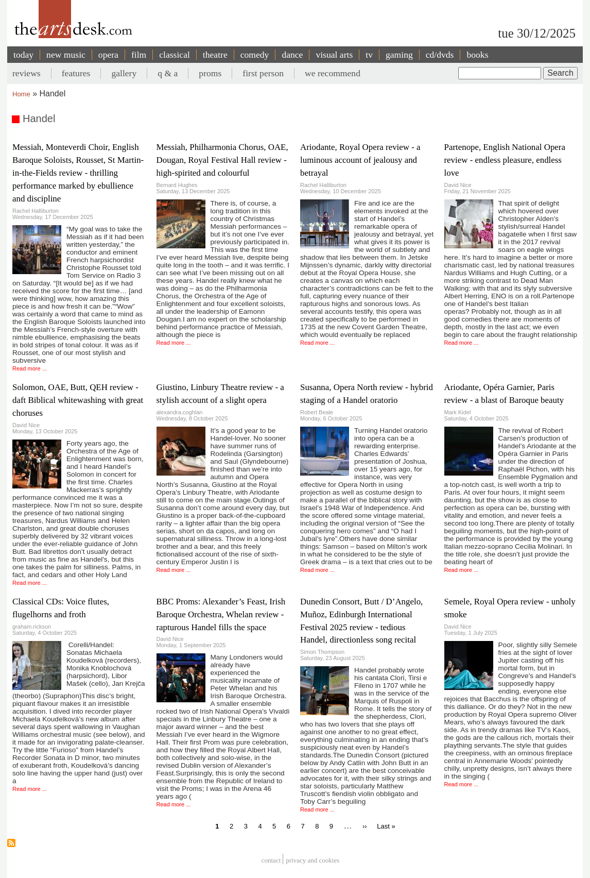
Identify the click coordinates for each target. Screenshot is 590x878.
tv (369, 54)
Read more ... (29, 368)
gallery (123, 73)
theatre (215, 54)
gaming (399, 54)
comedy (254, 54)
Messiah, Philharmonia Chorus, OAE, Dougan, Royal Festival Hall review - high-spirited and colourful (222, 160)
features (76, 73)
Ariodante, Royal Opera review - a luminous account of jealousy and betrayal (360, 160)
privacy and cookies (312, 860)
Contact (271, 860)
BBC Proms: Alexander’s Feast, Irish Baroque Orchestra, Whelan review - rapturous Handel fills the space (221, 614)
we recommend (332, 73)
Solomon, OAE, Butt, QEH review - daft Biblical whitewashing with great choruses (77, 400)
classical (174, 54)
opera (108, 54)
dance (292, 54)
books (477, 54)
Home (21, 94)
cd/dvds (440, 54)
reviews (26, 73)
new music (65, 54)
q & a (168, 73)
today (23, 54)
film (138, 54)
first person (263, 73)
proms (210, 73)
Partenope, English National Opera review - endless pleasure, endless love (504, 160)
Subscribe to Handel (11, 843)
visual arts (334, 54)
